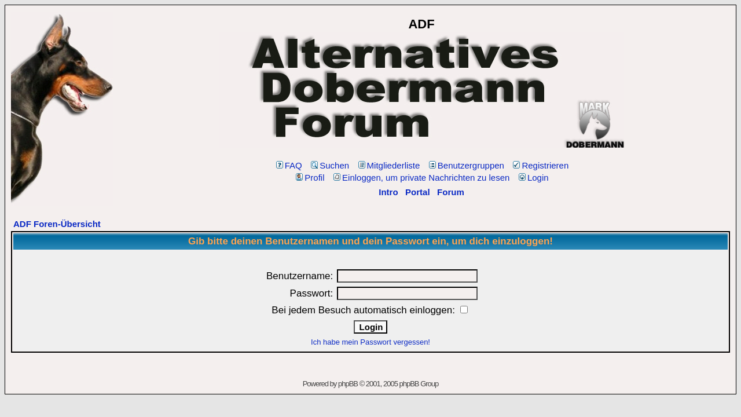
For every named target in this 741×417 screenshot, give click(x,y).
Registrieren (540, 165)
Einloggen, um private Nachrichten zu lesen (421, 177)
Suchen (330, 165)
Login (534, 177)
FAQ (289, 165)
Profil (310, 177)
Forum (450, 192)
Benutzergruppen (466, 165)
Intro (388, 192)
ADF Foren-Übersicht (57, 224)
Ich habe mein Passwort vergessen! (370, 342)
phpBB (348, 383)
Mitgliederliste (389, 165)
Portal (417, 192)
